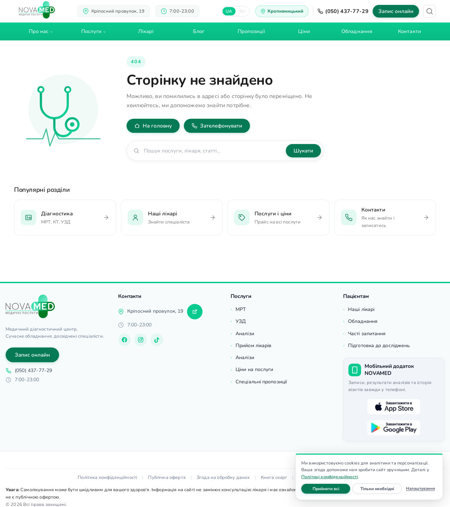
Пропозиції (251, 31)
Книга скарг (274, 477)
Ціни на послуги (255, 369)
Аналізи (245, 333)
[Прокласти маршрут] (194, 311)
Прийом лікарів (253, 345)
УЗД (241, 321)
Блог (198, 31)
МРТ (241, 309)
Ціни (304, 31)
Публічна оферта (166, 477)
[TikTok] (156, 339)
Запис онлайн (395, 11)
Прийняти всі (332, 489)
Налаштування (420, 488)
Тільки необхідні (381, 489)
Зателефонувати (217, 125)
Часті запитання (367, 333)
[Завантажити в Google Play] (393, 427)
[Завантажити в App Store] (393, 406)
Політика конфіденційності (107, 477)
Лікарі (146, 31)
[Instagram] (140, 339)
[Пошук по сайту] (213, 150)
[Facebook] (124, 339)
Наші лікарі (361, 309)
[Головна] (30, 306)
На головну (153, 125)
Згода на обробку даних (223, 477)
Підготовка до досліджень (379, 345)
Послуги (91, 31)
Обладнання (356, 31)
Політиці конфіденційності (329, 477)
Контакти (409, 31)
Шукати (303, 150)
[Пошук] (429, 11)
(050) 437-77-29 (342, 11)
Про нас (39, 31)
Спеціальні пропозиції (261, 381)
